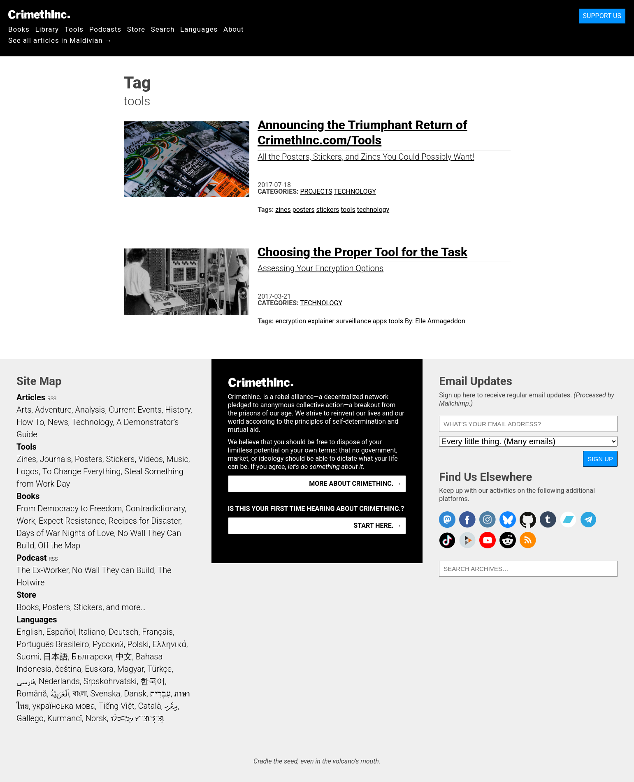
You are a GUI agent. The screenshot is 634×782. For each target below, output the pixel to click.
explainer (321, 321)
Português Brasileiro (52, 644)
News (58, 422)
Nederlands (59, 681)
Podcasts (105, 29)
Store (136, 29)
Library (47, 29)
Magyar (130, 669)
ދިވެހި (171, 706)
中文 (124, 656)
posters (304, 209)
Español (60, 632)
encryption (290, 321)
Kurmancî (64, 718)
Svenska (105, 693)
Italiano (92, 632)
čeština (68, 669)
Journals (55, 459)
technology (373, 209)
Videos (150, 459)
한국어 (152, 681)
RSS (51, 398)
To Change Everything (81, 471)
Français (157, 632)
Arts (23, 410)
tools (348, 209)
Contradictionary (155, 508)
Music (177, 459)
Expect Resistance (72, 521)
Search (162, 29)
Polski (138, 644)
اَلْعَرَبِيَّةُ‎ (60, 693)
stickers (327, 209)
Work (25, 521)
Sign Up (600, 458)
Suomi (27, 656)
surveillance (353, 321)
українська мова (64, 706)
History (177, 410)
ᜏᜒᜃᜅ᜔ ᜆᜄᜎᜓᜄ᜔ (138, 718)
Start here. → (377, 525)
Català (149, 706)
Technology (355, 191)
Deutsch (123, 632)
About (233, 29)
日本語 (55, 656)
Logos (27, 471)
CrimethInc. (39, 14)
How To (30, 422)
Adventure (53, 410)
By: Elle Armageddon (435, 321)
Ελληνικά (169, 644)
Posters (88, 459)
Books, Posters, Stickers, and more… (81, 607)
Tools (74, 29)
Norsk (96, 718)
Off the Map (59, 545)
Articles (30, 397)
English (29, 632)
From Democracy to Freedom (69, 508)
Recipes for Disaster (145, 521)
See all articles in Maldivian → (60, 40)
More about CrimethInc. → (355, 483)
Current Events (135, 410)
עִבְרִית (160, 693)
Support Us (602, 16)
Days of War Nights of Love (65, 533)
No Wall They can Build (113, 570)
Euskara (99, 669)
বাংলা (80, 693)
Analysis (90, 410)
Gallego (30, 718)
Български (92, 656)
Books (19, 29)
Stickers (120, 459)
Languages (199, 29)
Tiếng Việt (116, 706)
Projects (316, 191)
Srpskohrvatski (110, 681)
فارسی (25, 681)
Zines (26, 459)
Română (31, 693)
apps (380, 321)
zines (282, 209)
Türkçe (159, 669)
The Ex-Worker (42, 570)
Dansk (135, 693)
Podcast (31, 558)
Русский (108, 644)
